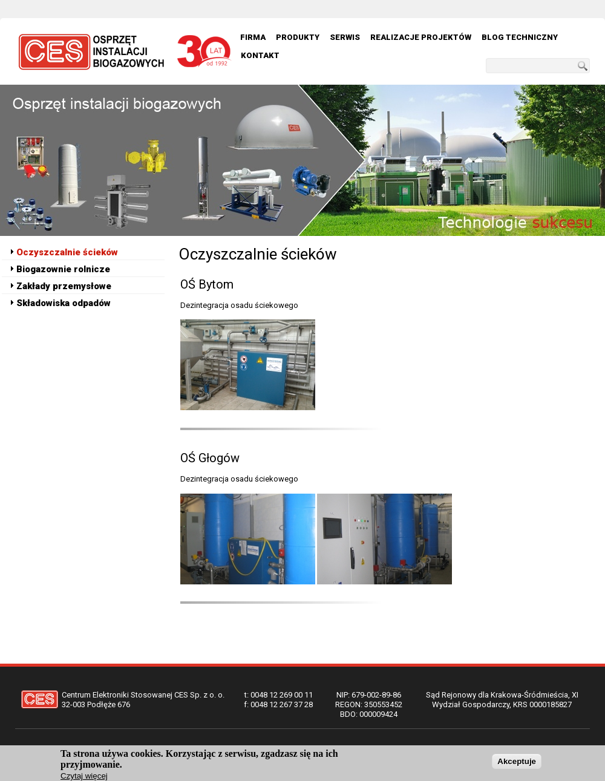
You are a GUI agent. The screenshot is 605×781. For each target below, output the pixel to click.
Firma (253, 37)
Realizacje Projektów (420, 37)
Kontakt (260, 55)
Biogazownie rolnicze (63, 269)
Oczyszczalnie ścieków (67, 252)
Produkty (297, 37)
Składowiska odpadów (63, 303)
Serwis (345, 37)
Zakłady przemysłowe (63, 286)
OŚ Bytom (207, 284)
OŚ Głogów (210, 458)
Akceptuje (516, 764)
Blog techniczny (520, 37)
